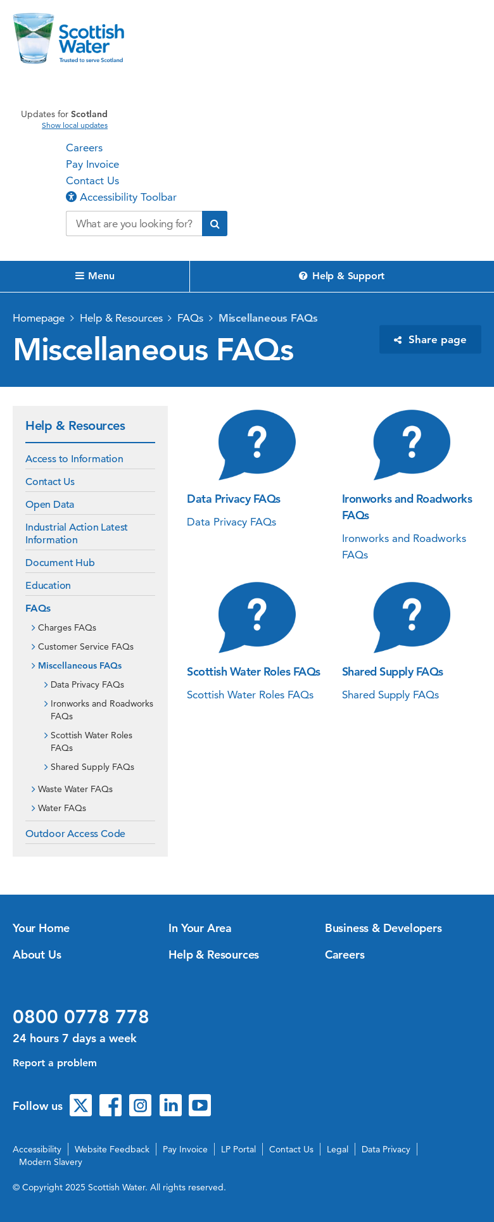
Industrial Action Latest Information (76, 533)
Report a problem (55, 1063)
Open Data (49, 504)
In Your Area (200, 928)
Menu (95, 276)
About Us (37, 954)
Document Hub (60, 563)
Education (48, 585)
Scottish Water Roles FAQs (91, 741)
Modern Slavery (50, 1162)
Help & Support (341, 276)
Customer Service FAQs (86, 646)
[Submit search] (214, 223)
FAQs (190, 318)
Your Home (41, 928)
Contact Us (92, 180)
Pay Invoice (92, 164)
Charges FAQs (67, 627)
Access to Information (74, 459)
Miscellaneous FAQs (268, 318)
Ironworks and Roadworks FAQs (102, 710)
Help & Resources (121, 318)
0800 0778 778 (81, 1017)
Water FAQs (62, 808)
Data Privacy (386, 1149)
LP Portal (238, 1149)
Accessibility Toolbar (121, 197)
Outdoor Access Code (75, 834)
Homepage (39, 318)
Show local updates (75, 125)
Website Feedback (112, 1149)
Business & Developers (383, 928)
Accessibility (37, 1149)
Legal (337, 1149)
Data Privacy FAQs (87, 684)
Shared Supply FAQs (92, 766)
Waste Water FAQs (75, 789)
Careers (84, 147)
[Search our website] (134, 223)
